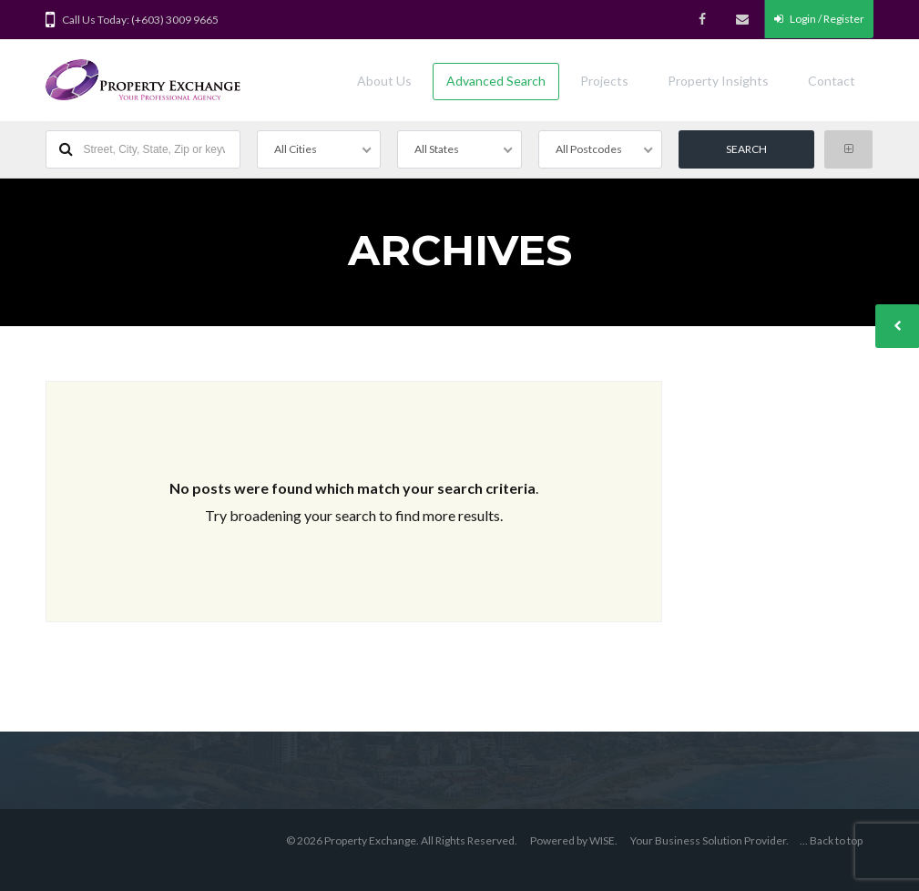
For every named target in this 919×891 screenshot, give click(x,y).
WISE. (603, 840)
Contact (831, 80)
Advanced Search (496, 80)
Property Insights (718, 80)
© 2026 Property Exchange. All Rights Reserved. (401, 840)
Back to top (836, 840)
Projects (604, 80)
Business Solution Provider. (722, 840)
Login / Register (819, 19)
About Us (384, 80)
